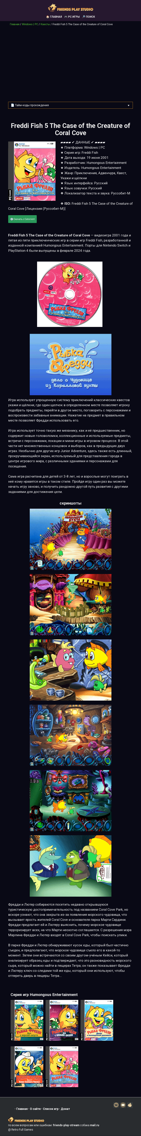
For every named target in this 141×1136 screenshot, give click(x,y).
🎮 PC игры (72, 16)
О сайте (35, 1109)
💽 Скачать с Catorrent (22, 219)
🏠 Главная (54, 16)
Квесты (45, 24)
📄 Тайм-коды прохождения (30, 105)
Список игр (50, 1109)
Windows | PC (30, 24)
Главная (14, 24)
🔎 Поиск (88, 16)
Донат (65, 1109)
